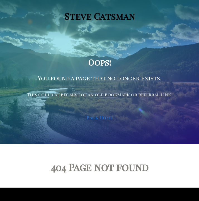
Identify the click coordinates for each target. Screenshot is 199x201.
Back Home (100, 117)
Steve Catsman (99, 16)
